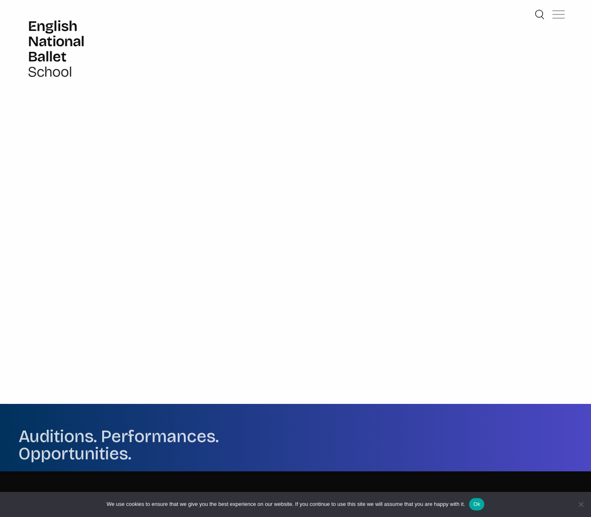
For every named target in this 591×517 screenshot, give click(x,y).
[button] (558, 9)
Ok (476, 504)
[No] (581, 504)
